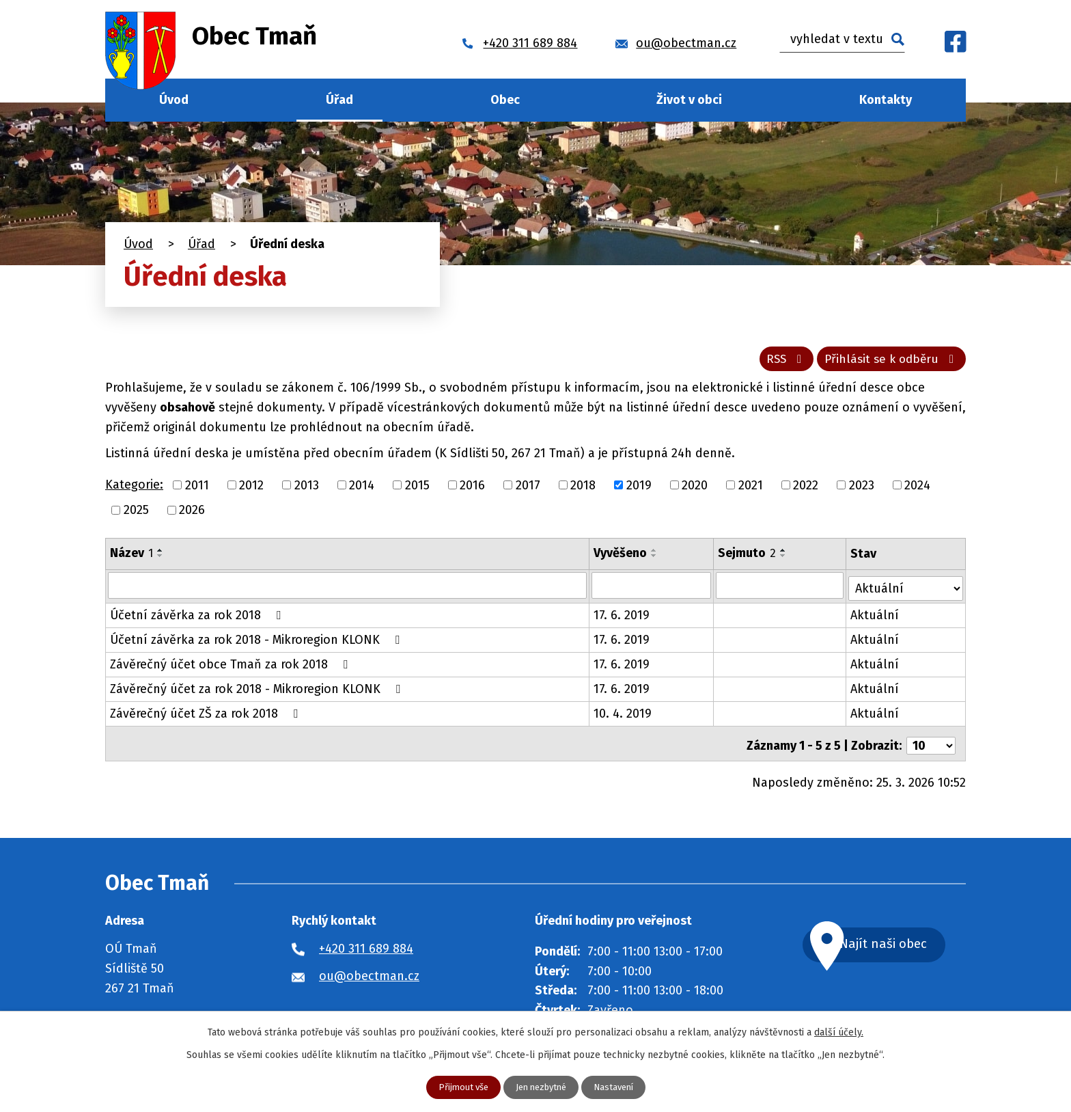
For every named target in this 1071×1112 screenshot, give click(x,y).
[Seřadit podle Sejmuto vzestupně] (784, 554)
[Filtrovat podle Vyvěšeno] (652, 589)
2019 (639, 488)
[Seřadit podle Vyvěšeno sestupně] (655, 559)
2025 (136, 513)
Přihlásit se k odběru (888, 362)
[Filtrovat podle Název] (347, 589)
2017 (528, 488)
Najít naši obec (900, 943)
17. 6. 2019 (622, 616)
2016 (472, 488)
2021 (750, 488)
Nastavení (618, 1087)
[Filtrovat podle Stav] (906, 588)
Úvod (174, 99)
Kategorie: (134, 488)
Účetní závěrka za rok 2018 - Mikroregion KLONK (257, 641)
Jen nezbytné (541, 1087)
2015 (417, 488)
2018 (583, 488)
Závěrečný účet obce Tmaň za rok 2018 (231, 665)
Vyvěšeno (621, 557)
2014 (361, 488)
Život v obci (689, 99)
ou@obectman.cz (369, 973)
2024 (917, 488)
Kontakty (885, 99)
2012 (251, 488)
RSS (776, 362)
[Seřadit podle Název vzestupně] (160, 554)
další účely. (838, 1032)
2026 (192, 513)
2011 (197, 488)
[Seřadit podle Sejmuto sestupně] (784, 559)
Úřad (339, 99)
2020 (695, 488)
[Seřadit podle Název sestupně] (160, 559)
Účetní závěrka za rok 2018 (198, 616)
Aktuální (876, 616)
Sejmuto (748, 557)
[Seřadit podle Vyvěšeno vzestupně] (655, 554)
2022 (805, 488)
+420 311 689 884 (366, 945)
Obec (505, 99)
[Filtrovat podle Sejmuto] (781, 589)
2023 (861, 488)
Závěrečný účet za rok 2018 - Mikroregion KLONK (258, 690)
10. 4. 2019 (623, 714)
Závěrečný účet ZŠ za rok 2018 (206, 714)
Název (131, 557)
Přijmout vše (458, 1087)
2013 (306, 488)
